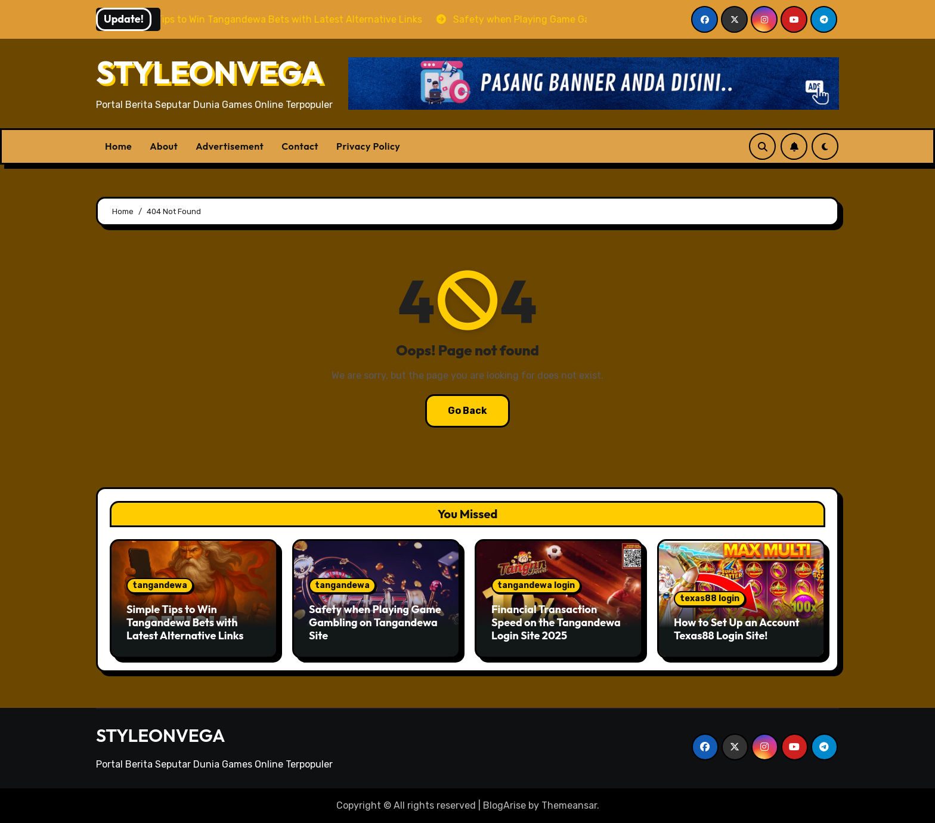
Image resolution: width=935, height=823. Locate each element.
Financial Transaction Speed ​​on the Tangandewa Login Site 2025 (556, 622)
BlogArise (504, 805)
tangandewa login (536, 585)
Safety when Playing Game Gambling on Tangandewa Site (375, 622)
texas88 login (709, 598)
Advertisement (230, 146)
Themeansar (569, 805)
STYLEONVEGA (209, 72)
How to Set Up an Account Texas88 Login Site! (737, 628)
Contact (299, 146)
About (164, 146)
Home (118, 146)
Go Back (467, 410)
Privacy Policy (368, 146)
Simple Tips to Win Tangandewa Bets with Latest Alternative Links (184, 622)
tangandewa (159, 585)
